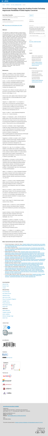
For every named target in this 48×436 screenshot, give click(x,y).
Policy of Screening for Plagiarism (9, 299)
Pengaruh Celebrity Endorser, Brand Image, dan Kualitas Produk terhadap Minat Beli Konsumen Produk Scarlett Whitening (25, 245)
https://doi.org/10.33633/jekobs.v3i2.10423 (13, 25)
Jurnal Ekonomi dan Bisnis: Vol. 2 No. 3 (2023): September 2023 (22, 258)
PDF (32, 15)
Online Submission (6, 310)
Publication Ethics (6, 295)
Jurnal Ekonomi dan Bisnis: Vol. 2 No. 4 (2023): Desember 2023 (26, 265)
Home (3, 4)
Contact (4, 287)
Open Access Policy (6, 297)
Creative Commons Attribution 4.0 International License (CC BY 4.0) (37, 64)
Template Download (6, 312)
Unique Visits (5, 306)
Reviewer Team (5, 286)
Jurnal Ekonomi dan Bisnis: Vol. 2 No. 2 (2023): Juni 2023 (33, 254)
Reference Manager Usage (7, 316)
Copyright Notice (5, 301)
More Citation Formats (34, 35)
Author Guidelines (6, 314)
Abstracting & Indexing (7, 304)
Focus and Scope (5, 291)
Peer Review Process (6, 293)
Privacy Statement (6, 302)
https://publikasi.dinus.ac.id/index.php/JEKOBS (17, 415)
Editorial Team (5, 284)
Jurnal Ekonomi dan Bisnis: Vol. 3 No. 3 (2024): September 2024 (22, 276)
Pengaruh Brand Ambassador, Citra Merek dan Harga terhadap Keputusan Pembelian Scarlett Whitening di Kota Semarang (24, 248)
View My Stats (9, 357)
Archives (8, 4)
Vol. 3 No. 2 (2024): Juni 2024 (16, 4)
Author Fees (5, 317)
